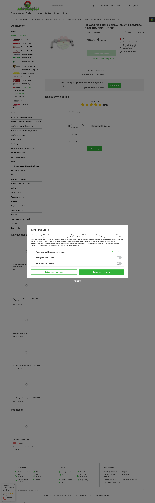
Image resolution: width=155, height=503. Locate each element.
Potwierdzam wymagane (54, 272)
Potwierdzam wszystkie (101, 272)
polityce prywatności (53, 239)
